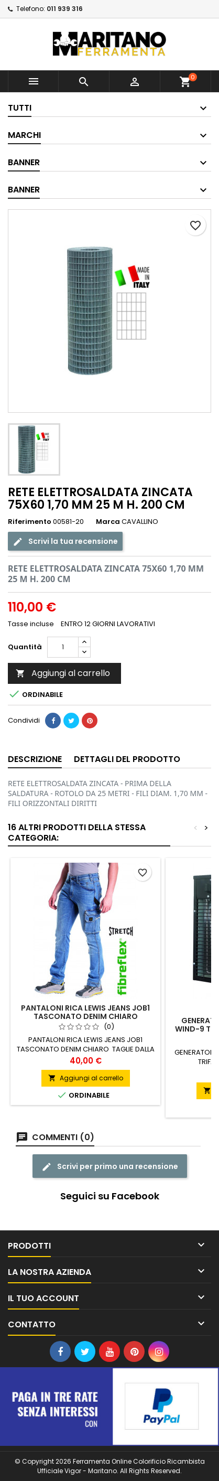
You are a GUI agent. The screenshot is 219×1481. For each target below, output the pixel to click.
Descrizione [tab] (35, 759)
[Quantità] (63, 647)
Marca (108, 522)
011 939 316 (65, 8)
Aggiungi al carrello (63, 673)
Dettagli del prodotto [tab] (127, 759)
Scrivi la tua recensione (65, 540)
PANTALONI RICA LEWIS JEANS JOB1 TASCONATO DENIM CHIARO (85, 1012)
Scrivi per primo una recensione (109, 1166)
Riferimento (29, 522)
